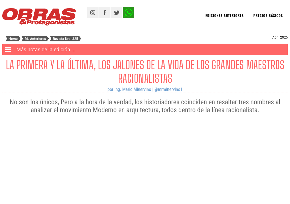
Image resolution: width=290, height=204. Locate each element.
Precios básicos (268, 15)
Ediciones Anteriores (224, 15)
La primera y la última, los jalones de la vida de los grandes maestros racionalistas (145, 71)
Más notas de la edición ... (46, 49)
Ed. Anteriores (35, 39)
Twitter (116, 12)
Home (13, 39)
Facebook (104, 12)
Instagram (93, 12)
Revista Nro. (65, 39)
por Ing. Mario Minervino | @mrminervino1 (145, 89)
